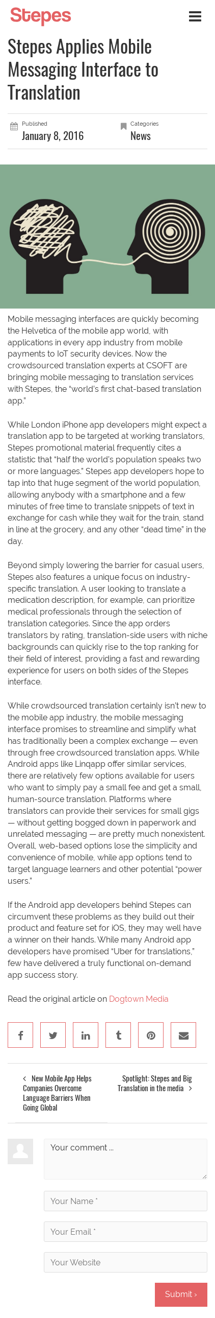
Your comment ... (125, 1159)
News (140, 135)
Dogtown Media (139, 999)
